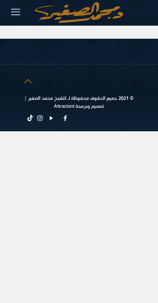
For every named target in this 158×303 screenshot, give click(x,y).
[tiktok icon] (30, 119)
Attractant (64, 106)
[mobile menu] (15, 12)
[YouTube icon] (51, 119)
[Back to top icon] (28, 81)
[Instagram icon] (39, 119)
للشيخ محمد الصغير (46, 98)
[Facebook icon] (65, 119)
